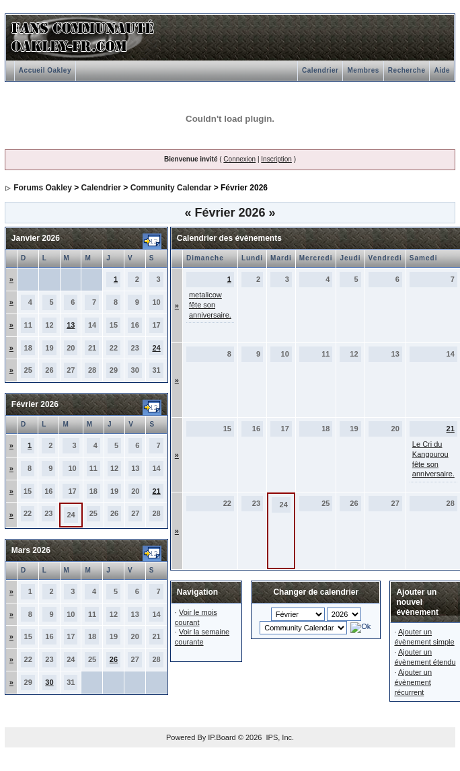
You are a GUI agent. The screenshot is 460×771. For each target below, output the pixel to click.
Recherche (407, 70)
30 (49, 682)
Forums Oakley (42, 187)
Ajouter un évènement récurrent (413, 682)
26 (114, 659)
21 (156, 491)
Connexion (239, 159)
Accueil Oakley (45, 70)
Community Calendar (171, 187)
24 (156, 348)
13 (71, 325)
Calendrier (320, 70)
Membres (363, 70)
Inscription (276, 159)
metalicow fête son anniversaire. (210, 305)
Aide (442, 70)
